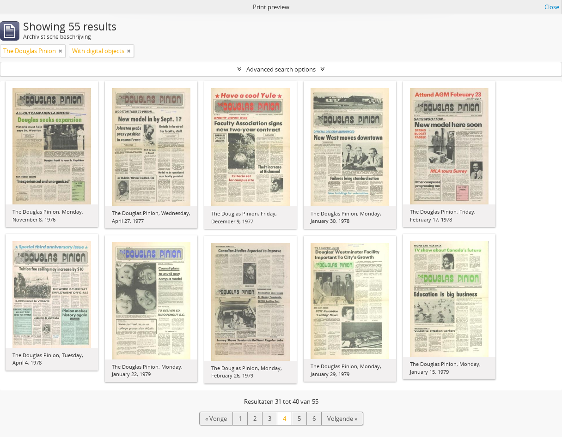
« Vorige (216, 418)
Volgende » (342, 418)
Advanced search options (281, 69)
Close (551, 7)
